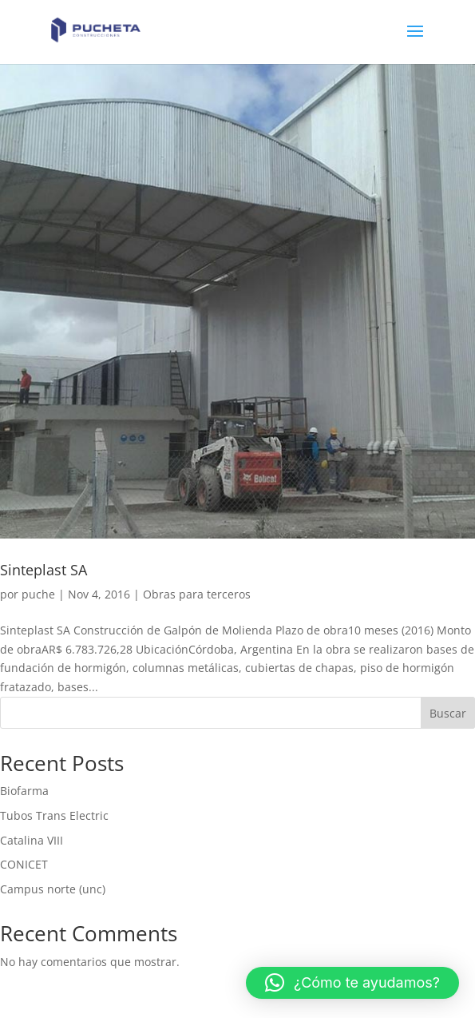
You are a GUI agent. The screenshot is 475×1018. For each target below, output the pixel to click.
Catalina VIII (31, 840)
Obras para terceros (197, 594)
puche (38, 594)
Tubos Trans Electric (54, 815)
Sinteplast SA (43, 569)
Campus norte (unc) (52, 889)
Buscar (447, 713)
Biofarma (24, 790)
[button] (352, 983)
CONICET (24, 864)
